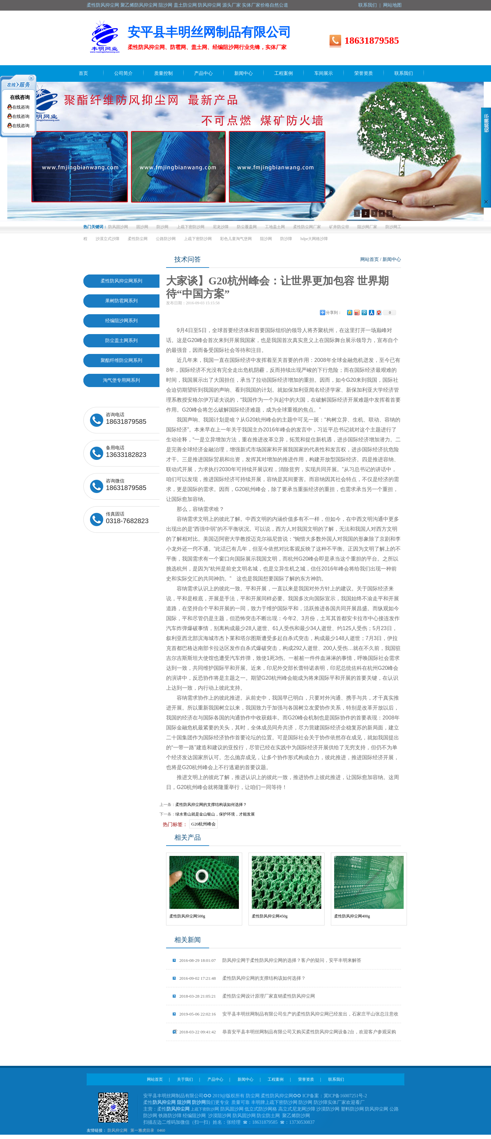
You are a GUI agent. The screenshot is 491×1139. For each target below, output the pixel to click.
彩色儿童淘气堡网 (236, 238)
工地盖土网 (275, 226)
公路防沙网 (166, 238)
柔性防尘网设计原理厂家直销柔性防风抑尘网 (247, 996)
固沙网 (142, 226)
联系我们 (367, 5)
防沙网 (162, 226)
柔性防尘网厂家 (307, 226)
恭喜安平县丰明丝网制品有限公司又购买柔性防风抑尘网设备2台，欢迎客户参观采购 (287, 1031)
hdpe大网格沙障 (314, 238)
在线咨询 (20, 97)
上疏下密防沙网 (190, 226)
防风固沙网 (118, 226)
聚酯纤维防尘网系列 (121, 360)
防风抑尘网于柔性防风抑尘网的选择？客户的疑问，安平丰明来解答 (270, 960)
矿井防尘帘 (339, 226)
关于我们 (185, 1079)
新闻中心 (391, 259)
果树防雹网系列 (121, 300)
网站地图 (392, 5)
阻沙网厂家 (367, 226)
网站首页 (369, 259)
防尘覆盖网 (247, 226)
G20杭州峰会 (203, 823)
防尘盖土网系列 (121, 340)
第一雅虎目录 (142, 1130)
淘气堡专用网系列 (121, 380)
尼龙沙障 (221, 226)
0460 (161, 1130)
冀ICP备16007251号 (343, 1095)
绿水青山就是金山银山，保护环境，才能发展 (215, 814)
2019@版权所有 (229, 1095)
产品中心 (215, 1079)
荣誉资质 (306, 1079)
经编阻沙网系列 (121, 320)
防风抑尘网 (117, 1130)
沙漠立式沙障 (107, 238)
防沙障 (286, 238)
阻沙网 (266, 238)
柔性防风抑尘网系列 (121, 280)
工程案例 (276, 1079)
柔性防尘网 (138, 238)
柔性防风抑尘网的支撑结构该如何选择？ (211, 804)
